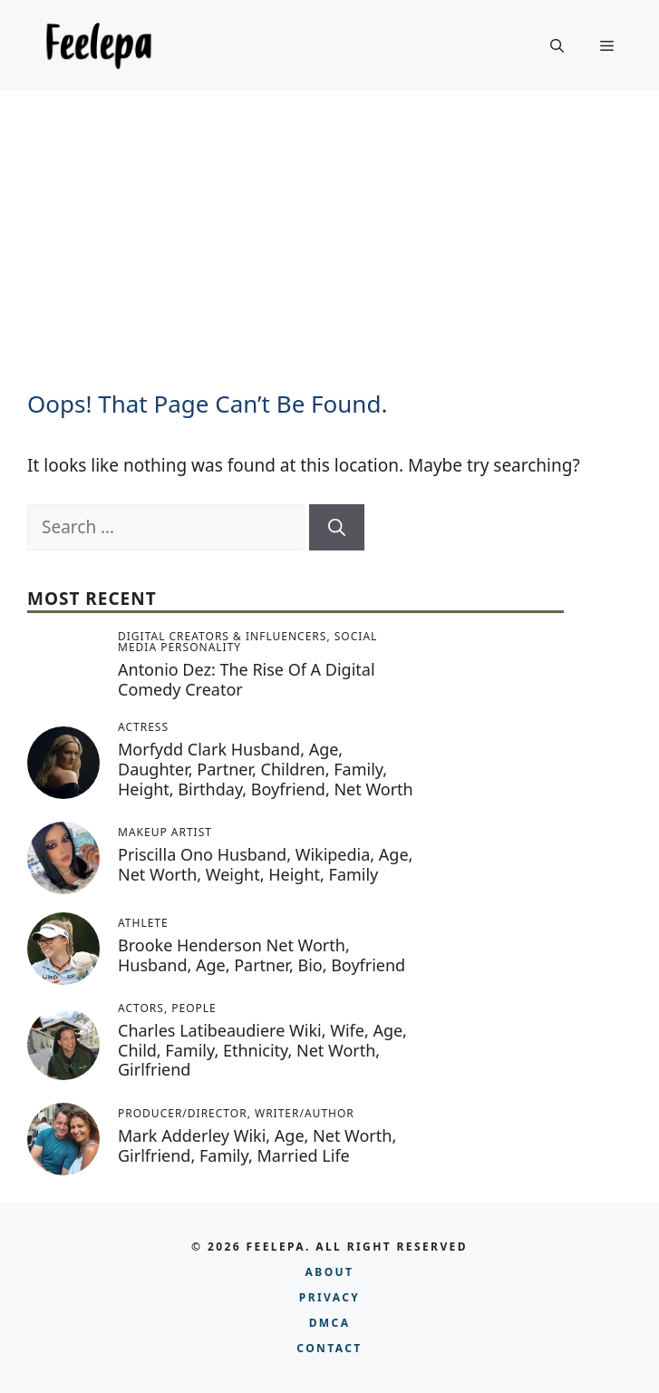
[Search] (336, 527)
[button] (557, 45)
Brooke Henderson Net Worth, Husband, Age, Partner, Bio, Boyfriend (261, 955)
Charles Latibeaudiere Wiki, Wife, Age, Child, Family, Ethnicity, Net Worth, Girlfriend (262, 1049)
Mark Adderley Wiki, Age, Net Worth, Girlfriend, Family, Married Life (257, 1145)
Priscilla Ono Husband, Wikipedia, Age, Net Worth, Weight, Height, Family (265, 864)
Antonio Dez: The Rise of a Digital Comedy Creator (246, 679)
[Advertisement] (329, 227)
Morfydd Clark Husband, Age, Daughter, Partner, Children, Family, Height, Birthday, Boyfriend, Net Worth (265, 768)
